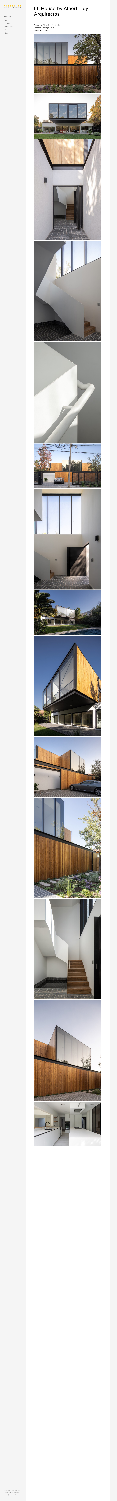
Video (6, 30)
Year (6, 20)
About (6, 33)
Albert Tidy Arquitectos (52, 25)
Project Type (8, 26)
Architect (7, 17)
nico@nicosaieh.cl (8, 1492)
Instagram (8, 1494)
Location (7, 23)
